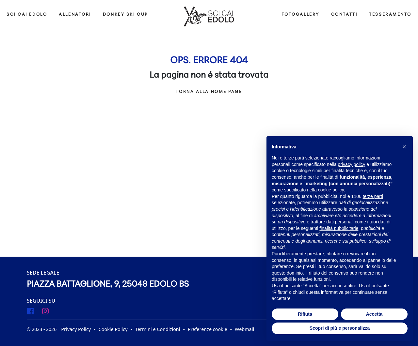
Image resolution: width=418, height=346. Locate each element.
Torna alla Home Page (209, 92)
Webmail (244, 329)
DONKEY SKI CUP (125, 14)
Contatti (344, 14)
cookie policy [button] (331, 189)
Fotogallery (300, 14)
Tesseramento (390, 14)
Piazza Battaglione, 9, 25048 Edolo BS (108, 284)
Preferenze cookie (207, 329)
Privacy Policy (76, 329)
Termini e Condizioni (157, 329)
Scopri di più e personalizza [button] (340, 328)
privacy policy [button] (351, 164)
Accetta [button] (374, 314)
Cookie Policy (113, 329)
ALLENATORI (75, 14)
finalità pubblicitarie (338, 228)
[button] (404, 147)
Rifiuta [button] (305, 314)
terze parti (373, 196)
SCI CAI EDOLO (27, 14)
